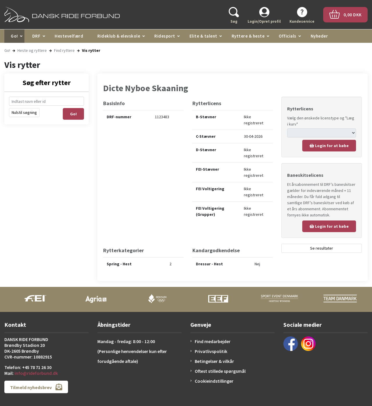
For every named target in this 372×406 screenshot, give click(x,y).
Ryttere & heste (248, 36)
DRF (36, 36)
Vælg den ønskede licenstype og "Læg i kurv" (320, 121)
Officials (287, 36)
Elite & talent (203, 36)
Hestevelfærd (69, 36)
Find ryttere (64, 50)
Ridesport (164, 36)
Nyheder (319, 36)
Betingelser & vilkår (214, 361)
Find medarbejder (212, 341)
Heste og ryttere (32, 50)
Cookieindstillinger (214, 381)
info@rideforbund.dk (36, 373)
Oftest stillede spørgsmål (220, 371)
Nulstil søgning (24, 112)
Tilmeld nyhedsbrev (36, 387)
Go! (14, 36)
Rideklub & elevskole (118, 36)
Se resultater (321, 248)
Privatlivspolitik (211, 351)
